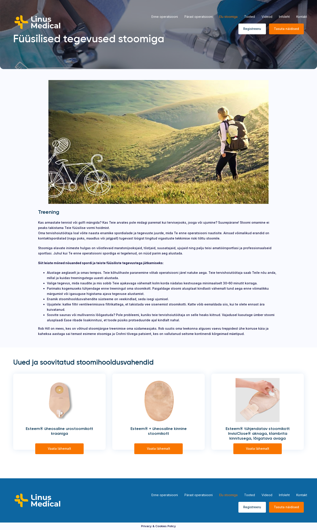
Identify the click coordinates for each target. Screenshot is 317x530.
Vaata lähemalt (59, 448)
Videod (267, 16)
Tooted (249, 16)
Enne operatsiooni (164, 16)
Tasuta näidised (286, 29)
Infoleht (284, 16)
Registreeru (252, 29)
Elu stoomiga (228, 16)
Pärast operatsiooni (198, 16)
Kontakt (301, 16)
